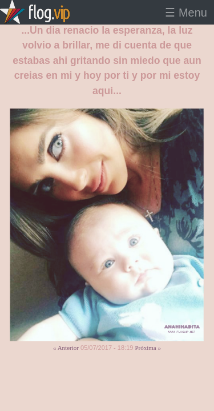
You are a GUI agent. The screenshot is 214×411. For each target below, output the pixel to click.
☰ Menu (186, 12)
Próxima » (148, 347)
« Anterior (66, 347)
